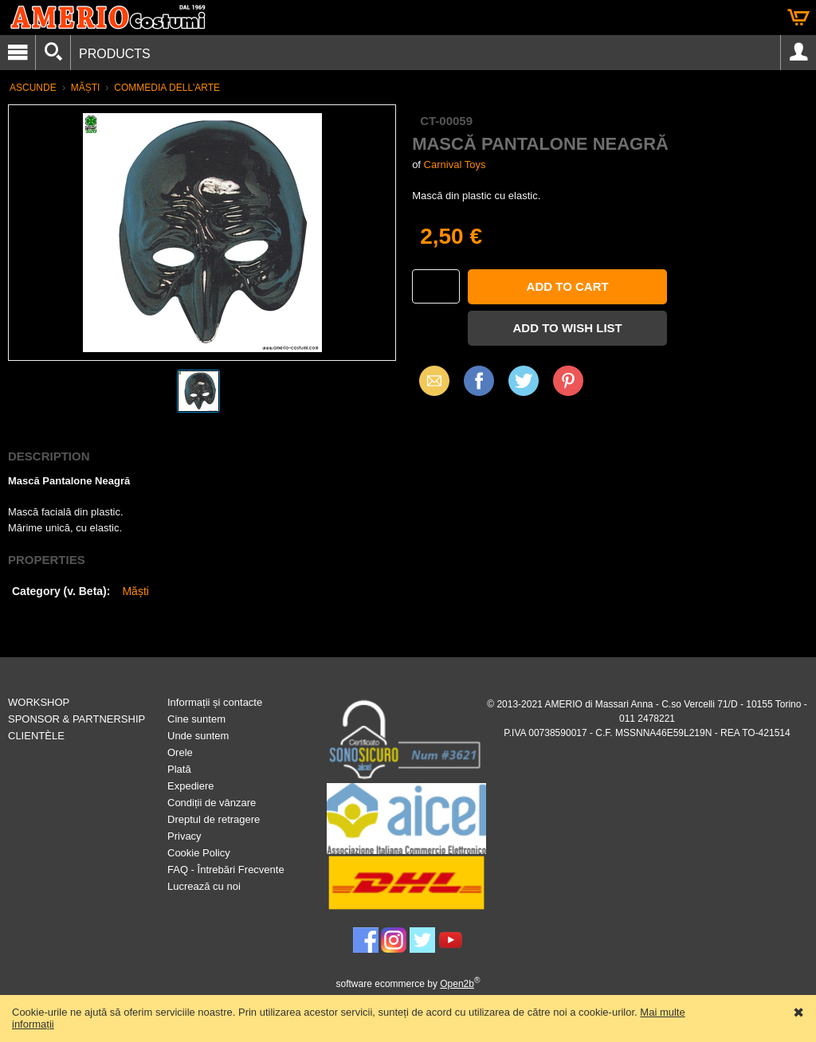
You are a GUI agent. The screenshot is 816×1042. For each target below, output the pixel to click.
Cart (798, 17)
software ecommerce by (408, 983)
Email (430, 380)
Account (798, 52)
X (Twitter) (523, 386)
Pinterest (568, 380)
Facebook (478, 380)
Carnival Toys (455, 164)
